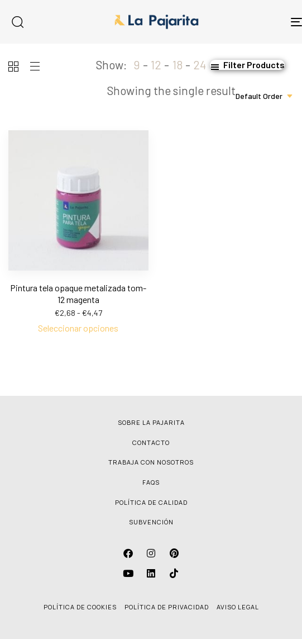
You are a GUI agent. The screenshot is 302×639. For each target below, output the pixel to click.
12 (156, 65)
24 (199, 65)
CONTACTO (151, 442)
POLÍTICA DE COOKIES (80, 607)
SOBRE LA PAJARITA (151, 422)
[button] (247, 65)
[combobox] (265, 96)
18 (177, 65)
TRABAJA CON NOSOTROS (151, 462)
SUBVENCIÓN (151, 522)
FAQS (151, 482)
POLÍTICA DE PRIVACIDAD (166, 607)
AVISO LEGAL (238, 607)
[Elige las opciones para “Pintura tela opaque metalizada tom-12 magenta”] (78, 328)
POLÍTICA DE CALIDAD (151, 502)
